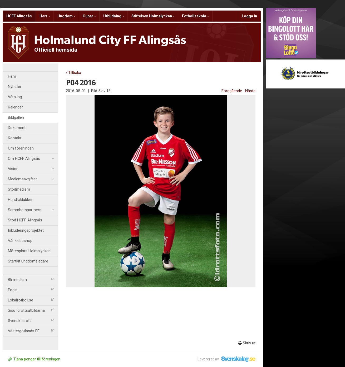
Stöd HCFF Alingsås (25, 220)
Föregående (231, 90)
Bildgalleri (16, 117)
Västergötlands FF (31, 331)
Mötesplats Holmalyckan (29, 251)
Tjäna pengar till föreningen (34, 359)
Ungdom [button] (66, 16)
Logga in (249, 16)
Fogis (31, 290)
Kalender (15, 107)
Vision (31, 169)
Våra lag (15, 97)
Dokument (17, 128)
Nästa (250, 90)
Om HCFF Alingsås (31, 159)
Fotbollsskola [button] (195, 16)
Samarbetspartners (31, 210)
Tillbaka (73, 72)
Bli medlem (31, 279)
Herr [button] (45, 16)
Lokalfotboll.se (31, 300)
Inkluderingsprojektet (26, 230)
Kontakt (14, 138)
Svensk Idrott (31, 321)
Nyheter (14, 87)
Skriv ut (246, 343)
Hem (12, 76)
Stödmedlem (19, 189)
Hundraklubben (20, 199)
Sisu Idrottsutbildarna (31, 310)
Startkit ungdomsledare (28, 261)
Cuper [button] (89, 16)
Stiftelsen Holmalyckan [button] (153, 16)
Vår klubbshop (20, 241)
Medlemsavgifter (31, 179)
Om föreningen (21, 148)
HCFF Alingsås (19, 16)
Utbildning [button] (113, 16)
